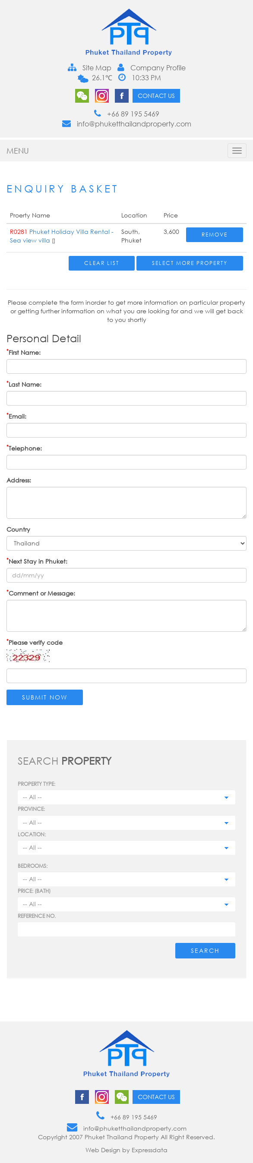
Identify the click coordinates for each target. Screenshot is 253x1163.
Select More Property (190, 263)
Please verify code (34, 642)
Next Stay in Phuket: (36, 561)
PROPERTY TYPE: (36, 784)
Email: (16, 416)
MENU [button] (17, 150)
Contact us (156, 95)
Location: (32, 834)
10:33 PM (139, 77)
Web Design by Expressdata (126, 1150)
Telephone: (24, 448)
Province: (31, 809)
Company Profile (151, 67)
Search (205, 950)
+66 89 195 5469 (126, 114)
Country (18, 529)
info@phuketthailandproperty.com (126, 124)
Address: (18, 480)
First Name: (23, 352)
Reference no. (37, 916)
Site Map (89, 67)
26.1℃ (101, 77)
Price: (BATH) (34, 891)
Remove (215, 234)
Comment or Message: (40, 593)
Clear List (101, 263)
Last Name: (23, 384)
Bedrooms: (32, 866)
